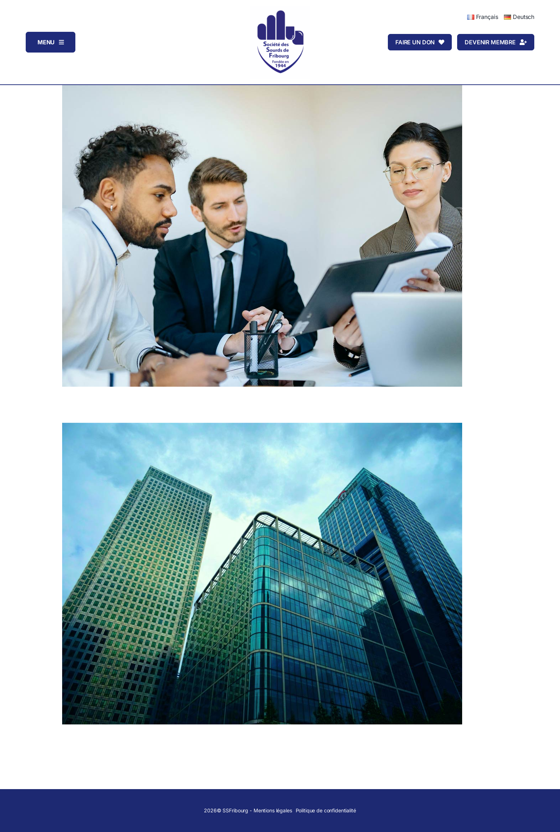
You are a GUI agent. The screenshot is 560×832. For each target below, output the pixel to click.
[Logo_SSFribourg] (280, 8)
